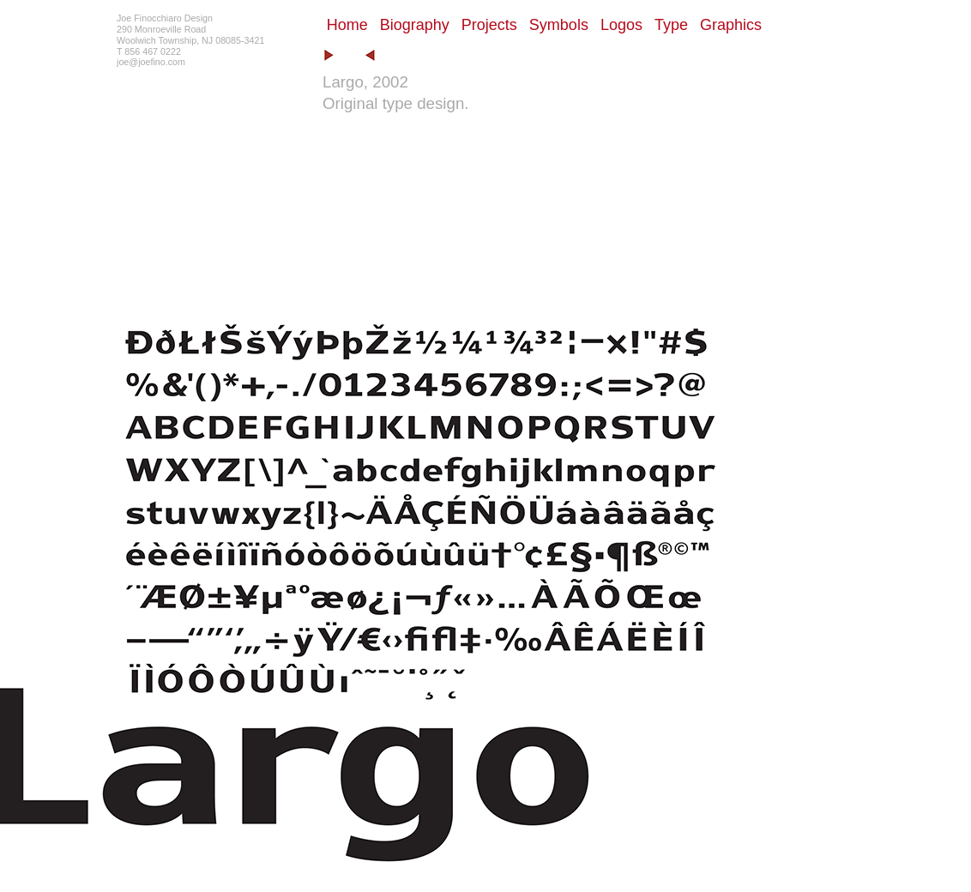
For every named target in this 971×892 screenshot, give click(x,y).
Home (347, 24)
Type (671, 24)
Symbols (558, 24)
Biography (414, 24)
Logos (621, 24)
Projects (489, 24)
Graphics (731, 24)
